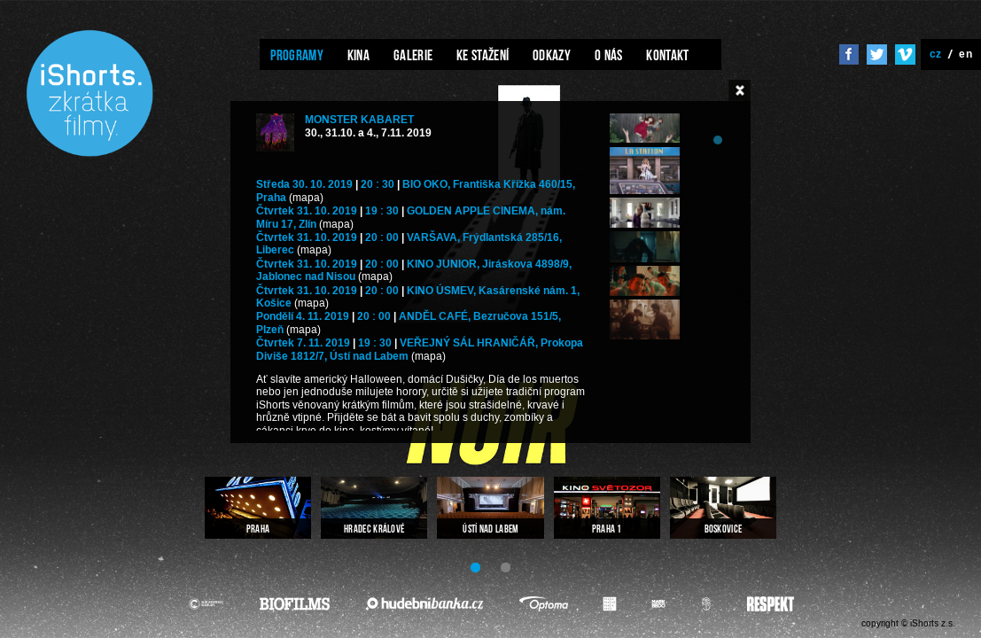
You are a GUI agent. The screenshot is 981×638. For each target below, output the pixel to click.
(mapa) (306, 198)
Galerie (412, 55)
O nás (609, 55)
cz (936, 53)
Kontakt (667, 55)
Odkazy (552, 55)
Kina (358, 55)
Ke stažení (482, 55)
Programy (296, 55)
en (965, 53)
